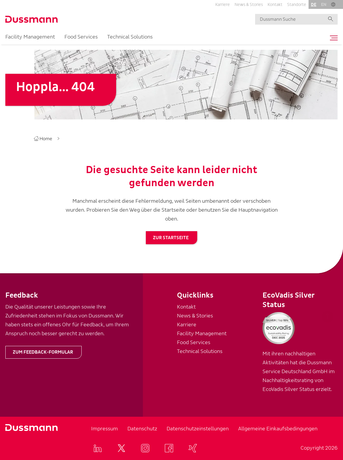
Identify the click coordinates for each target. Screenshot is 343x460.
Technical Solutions (130, 36)
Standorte (296, 4)
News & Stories (249, 4)
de (313, 4)
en (323, 4)
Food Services (81, 36)
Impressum (104, 428)
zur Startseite (171, 238)
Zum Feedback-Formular (43, 352)
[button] (333, 4)
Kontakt (275, 4)
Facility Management (30, 36)
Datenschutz (142, 428)
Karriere (222, 4)
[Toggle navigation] (332, 38)
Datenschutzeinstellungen (198, 428)
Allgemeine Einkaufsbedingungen (277, 428)
